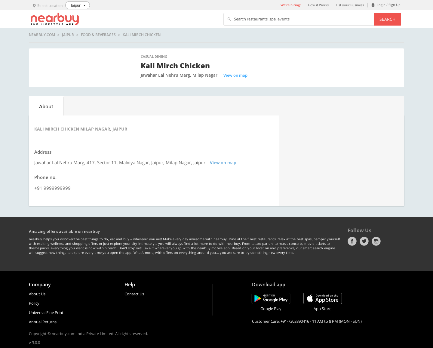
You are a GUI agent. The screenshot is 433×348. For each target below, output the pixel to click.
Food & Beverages (98, 35)
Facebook (352, 241)
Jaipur (68, 35)
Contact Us (134, 294)
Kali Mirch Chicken (142, 35)
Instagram (376, 241)
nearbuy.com (42, 35)
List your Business (350, 5)
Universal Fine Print (46, 312)
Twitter (364, 241)
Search (387, 19)
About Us (37, 294)
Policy (34, 303)
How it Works (318, 5)
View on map (235, 75)
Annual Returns (43, 322)
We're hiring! (291, 5)
